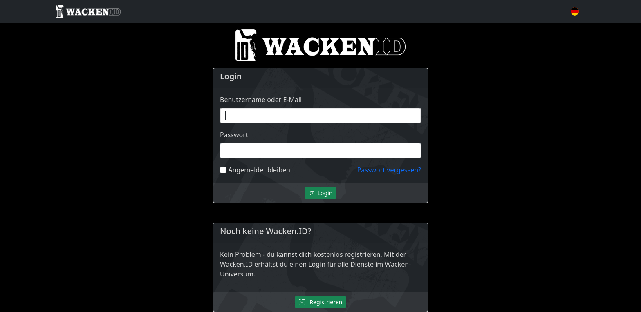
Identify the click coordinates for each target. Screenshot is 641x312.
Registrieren (321, 302)
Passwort (234, 134)
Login (321, 193)
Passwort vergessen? (389, 169)
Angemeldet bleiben (259, 169)
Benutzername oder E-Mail (261, 99)
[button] (574, 11)
